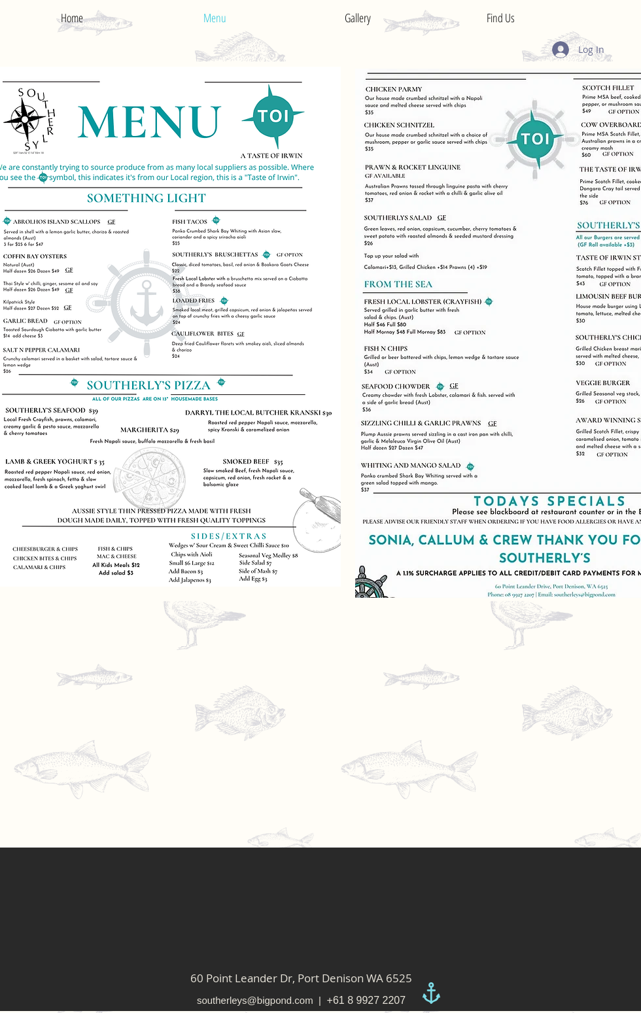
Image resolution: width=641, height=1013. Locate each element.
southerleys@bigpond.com (255, 1000)
